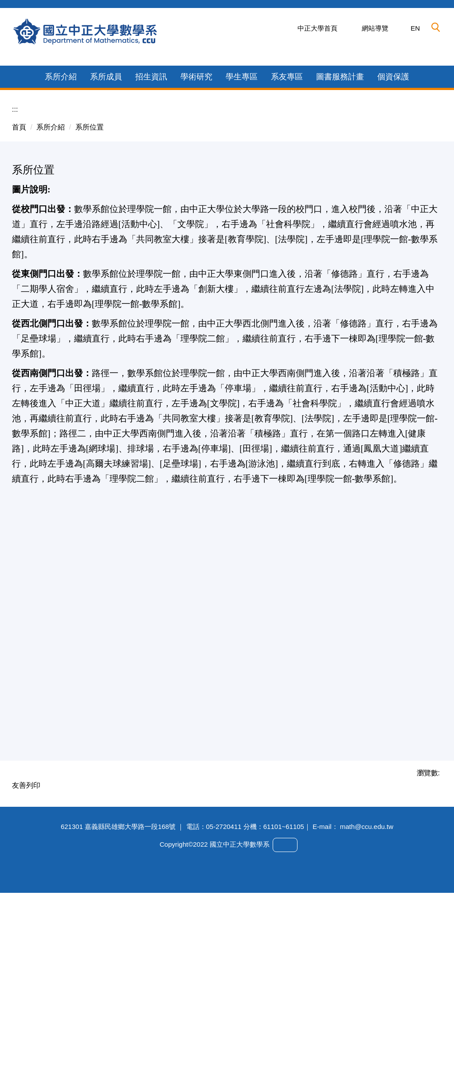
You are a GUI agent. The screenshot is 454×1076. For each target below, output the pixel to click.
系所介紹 (50, 287)
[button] (436, 27)
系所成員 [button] (106, 236)
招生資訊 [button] (151, 236)
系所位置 (89, 287)
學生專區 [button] (242, 236)
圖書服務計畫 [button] (340, 236)
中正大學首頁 (317, 28)
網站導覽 (375, 28)
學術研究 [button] (196, 236)
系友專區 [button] (287, 236)
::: (15, 269)
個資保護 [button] (393, 236)
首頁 (19, 287)
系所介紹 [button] (61, 236)
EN (415, 28)
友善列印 (26, 945)
